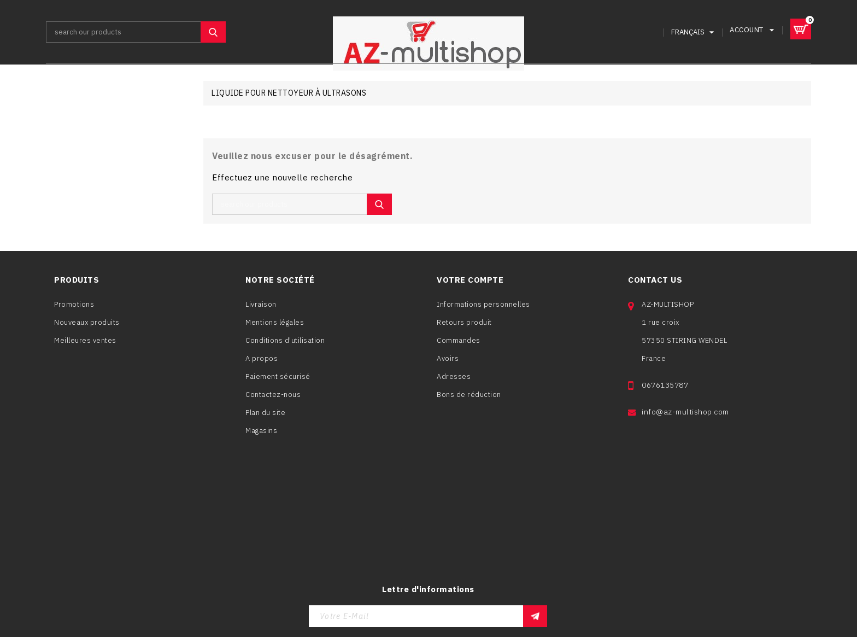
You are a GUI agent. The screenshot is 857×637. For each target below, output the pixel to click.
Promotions (74, 306)
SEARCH (213, 31)
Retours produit (464, 326)
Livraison (261, 306)
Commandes (458, 344)
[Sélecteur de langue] (692, 31)
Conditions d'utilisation (285, 342)
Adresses (454, 380)
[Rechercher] (136, 31)
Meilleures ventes (85, 342)
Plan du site (265, 414)
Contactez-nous (273, 396)
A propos (261, 360)
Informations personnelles (483, 308)
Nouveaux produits (87, 324)
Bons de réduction (469, 399)
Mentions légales (274, 324)
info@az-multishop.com (685, 424)
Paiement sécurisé (277, 378)
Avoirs (448, 362)
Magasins (261, 432)
